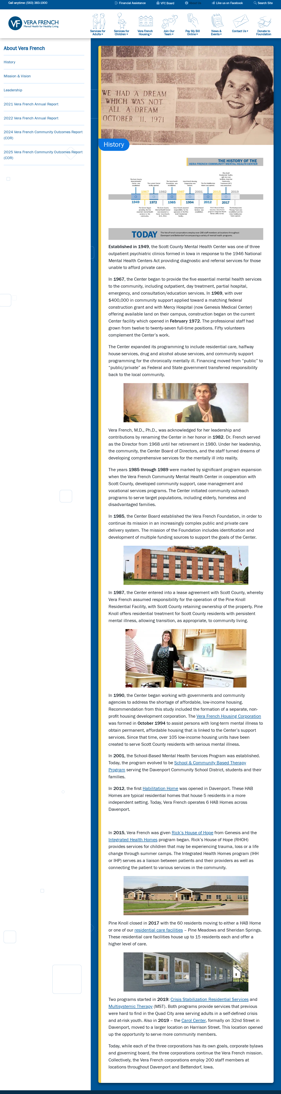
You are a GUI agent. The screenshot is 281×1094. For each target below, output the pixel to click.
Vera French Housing (145, 33)
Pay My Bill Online (192, 33)
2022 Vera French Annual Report (31, 118)
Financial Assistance (132, 3)
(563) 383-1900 (36, 3)
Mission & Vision (17, 76)
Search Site (265, 3)
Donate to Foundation (263, 33)
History (9, 62)
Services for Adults (97, 33)
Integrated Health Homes (132, 839)
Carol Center (193, 1020)
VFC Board (167, 3)
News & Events (216, 33)
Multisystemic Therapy (130, 1006)
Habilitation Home (160, 788)
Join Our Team (169, 33)
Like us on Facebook (229, 3)
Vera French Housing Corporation (229, 716)
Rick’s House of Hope (192, 832)
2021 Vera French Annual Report (31, 104)
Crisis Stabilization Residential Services (210, 999)
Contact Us (239, 31)
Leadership (13, 90)
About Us (195, 3)
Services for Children (121, 33)
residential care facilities (158, 930)
